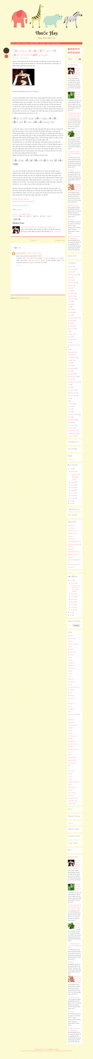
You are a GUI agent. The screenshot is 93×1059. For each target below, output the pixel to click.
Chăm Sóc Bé (71, 296)
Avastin (70, 277)
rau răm (70, 363)
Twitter (29, 216)
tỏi (68, 401)
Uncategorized (56, 43)
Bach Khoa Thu (71, 525)
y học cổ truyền (72, 436)
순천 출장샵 (60, 258)
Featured (42, 43)
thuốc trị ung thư (72, 395)
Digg (49, 216)
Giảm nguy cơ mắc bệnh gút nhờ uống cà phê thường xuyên (38, 227)
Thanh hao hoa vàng (73, 205)
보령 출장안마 (31, 258)
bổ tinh (69, 288)
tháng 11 (73, 482)
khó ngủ (70, 336)
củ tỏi (69, 307)
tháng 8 (73, 490)
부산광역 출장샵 (39, 260)
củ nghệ (70, 304)
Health (48, 43)
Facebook (22, 216)
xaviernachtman (21, 253)
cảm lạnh (70, 291)
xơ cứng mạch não (72, 430)
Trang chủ (33, 240)
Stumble (43, 216)
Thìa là (69, 387)
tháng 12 (73, 471)
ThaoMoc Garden (72, 533)
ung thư (70, 411)
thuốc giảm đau (72, 390)
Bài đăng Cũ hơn (60, 240)
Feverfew (70, 323)
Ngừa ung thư (71, 352)
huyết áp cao (71, 334)
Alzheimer (70, 272)
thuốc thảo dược (72, 392)
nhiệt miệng (71, 355)
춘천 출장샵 (31, 262)
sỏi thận (70, 371)
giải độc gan (71, 326)
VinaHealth (19, 210)
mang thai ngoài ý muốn (74, 345)
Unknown (70, 536)
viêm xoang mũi (72, 425)
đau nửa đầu (71, 320)
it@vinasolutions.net (73, 554)
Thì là (69, 384)
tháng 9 (73, 487)
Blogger (78, 509)
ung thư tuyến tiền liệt (73, 414)
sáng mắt (70, 365)
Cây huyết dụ (71, 293)
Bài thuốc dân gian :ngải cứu (20, 199)
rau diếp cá (70, 360)
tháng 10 (73, 485)
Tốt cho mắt (71, 403)
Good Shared (71, 528)
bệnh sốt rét (71, 285)
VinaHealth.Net (71, 539)
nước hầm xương (72, 357)
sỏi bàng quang (72, 368)
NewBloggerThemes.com (49, 1051)
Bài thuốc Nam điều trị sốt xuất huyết (23, 201)
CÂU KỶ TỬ (70, 170)
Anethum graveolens (73, 274)
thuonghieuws (71, 567)
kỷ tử (69, 342)
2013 (71, 503)
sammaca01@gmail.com (74, 564)
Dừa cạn (70, 315)
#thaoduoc (70, 266)
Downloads (25, 43)
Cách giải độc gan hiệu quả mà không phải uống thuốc (74, 153)
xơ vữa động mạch (72, 433)
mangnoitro (71, 557)
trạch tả (29, 214)
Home (12, 43)
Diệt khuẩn (70, 309)
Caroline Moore (30, 1051)
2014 (71, 500)
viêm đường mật (72, 420)
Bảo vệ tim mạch (72, 282)
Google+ (36, 216)
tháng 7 (73, 493)
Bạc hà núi (70, 280)
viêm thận (70, 422)
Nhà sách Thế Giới (72, 531)
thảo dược (53, 180)
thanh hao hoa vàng (73, 376)
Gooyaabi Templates (67, 1051)
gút (19, 214)
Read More (57, 231)
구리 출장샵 (46, 258)
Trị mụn (70, 409)
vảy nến (70, 417)
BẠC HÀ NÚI (71, 219)
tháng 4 (73, 498)
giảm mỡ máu (71, 328)
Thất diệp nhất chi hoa (73, 382)
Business (18, 43)
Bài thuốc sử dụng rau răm (20, 205)
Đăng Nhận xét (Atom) (22, 298)
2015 (71, 469)
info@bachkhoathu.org (74, 551)
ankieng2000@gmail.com (74, 541)
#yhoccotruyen (72, 269)
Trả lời (18, 265)
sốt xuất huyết (71, 374)
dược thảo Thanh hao (73, 318)
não (69, 349)
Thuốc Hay (46, 33)
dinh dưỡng (71, 312)
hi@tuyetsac (71, 549)
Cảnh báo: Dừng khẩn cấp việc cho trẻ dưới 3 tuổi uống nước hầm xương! (74, 115)
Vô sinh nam (71, 428)
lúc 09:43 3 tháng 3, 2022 (34, 253)
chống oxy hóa (71, 299)
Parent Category (34, 43)
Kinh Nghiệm (71, 339)
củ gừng (70, 301)
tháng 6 (73, 495)
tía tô (69, 398)
